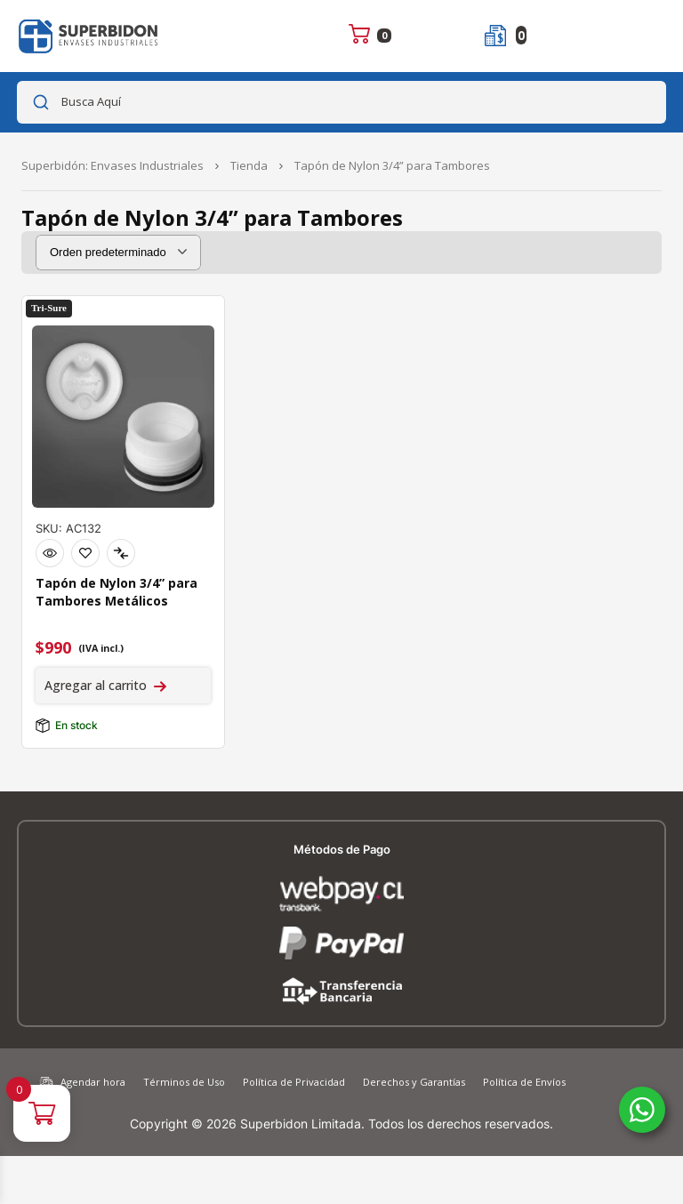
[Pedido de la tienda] (118, 252)
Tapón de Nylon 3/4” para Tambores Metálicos (116, 591)
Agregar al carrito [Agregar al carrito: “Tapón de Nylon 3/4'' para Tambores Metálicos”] (95, 685)
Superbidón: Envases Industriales (112, 165)
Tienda (249, 165)
